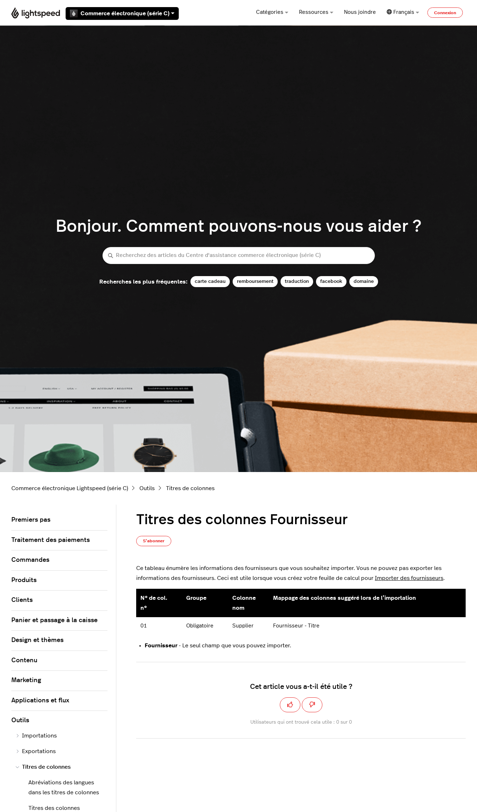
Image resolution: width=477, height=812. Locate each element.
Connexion (445, 13)
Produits (24, 580)
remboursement (255, 281)
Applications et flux (40, 700)
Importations (36, 736)
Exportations (36, 751)
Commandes (30, 560)
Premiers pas (30, 520)
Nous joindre (360, 12)
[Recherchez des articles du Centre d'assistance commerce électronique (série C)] (238, 255)
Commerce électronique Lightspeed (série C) (69, 488)
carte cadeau (210, 281)
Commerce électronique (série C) (122, 13)
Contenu (24, 660)
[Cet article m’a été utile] (290, 704)
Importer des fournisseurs (409, 578)
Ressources (316, 12)
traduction (297, 281)
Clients (22, 600)
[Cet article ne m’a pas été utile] (312, 704)
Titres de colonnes (190, 488)
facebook (331, 281)
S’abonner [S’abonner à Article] (154, 541)
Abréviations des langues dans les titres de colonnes (63, 787)
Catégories (272, 12)
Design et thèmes (37, 640)
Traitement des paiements (50, 540)
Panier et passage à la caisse (54, 620)
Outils (147, 488)
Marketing (26, 680)
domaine (364, 281)
